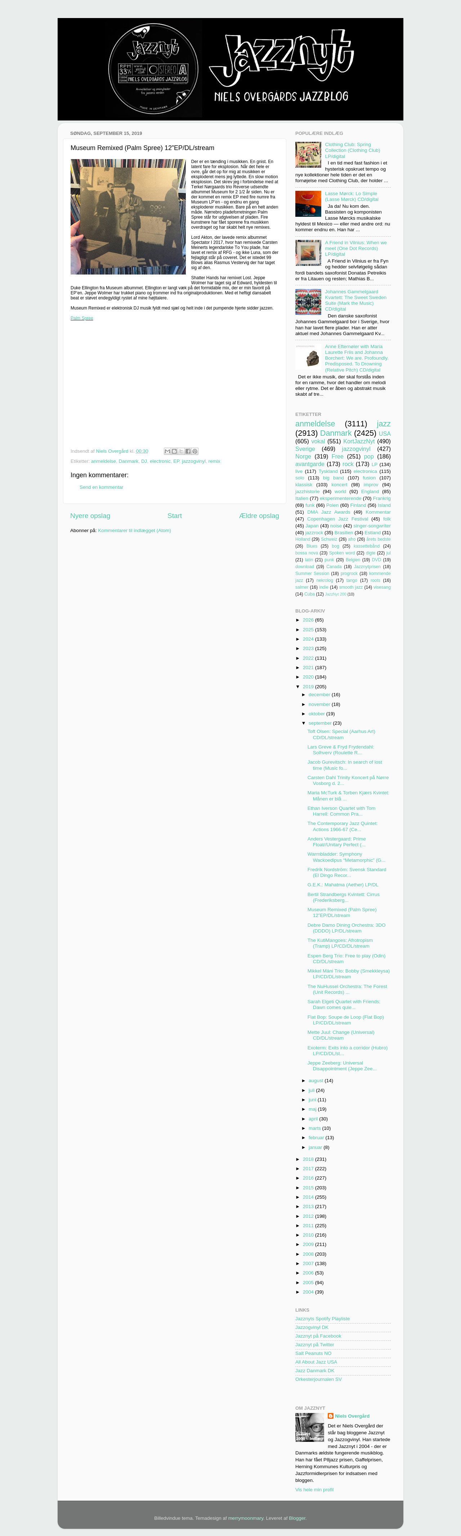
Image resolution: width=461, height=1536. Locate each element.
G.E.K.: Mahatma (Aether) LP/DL (343, 884)
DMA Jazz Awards (328, 512)
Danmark (129, 461)
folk (387, 519)
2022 (309, 658)
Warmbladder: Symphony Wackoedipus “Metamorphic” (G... (346, 857)
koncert (339, 484)
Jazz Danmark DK (315, 1370)
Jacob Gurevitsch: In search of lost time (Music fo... (345, 765)
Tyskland (327, 471)
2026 (309, 620)
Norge (303, 456)
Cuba (309, 594)
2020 (309, 677)
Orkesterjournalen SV (318, 1379)
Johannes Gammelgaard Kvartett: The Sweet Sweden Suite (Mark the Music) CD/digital (355, 300)
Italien (301, 498)
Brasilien (344, 532)
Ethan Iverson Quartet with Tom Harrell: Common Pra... (342, 811)
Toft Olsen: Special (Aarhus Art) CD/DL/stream (341, 734)
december (320, 694)
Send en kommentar (102, 487)
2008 (309, 1254)
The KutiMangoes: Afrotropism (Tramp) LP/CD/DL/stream (340, 943)
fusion (369, 477)
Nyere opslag (90, 515)
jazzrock (314, 532)
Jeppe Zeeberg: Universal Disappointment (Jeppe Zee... (342, 1065)
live (299, 471)
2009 (309, 1244)
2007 (309, 1263)
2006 (309, 1273)
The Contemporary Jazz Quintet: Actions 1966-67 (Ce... (343, 826)
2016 (309, 1178)
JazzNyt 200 (335, 594)
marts (315, 1128)
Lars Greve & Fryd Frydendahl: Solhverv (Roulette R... (341, 749)
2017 (309, 1168)
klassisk (303, 484)
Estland (372, 532)
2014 (309, 1197)
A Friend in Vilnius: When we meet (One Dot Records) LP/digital (356, 248)
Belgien (353, 559)
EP (176, 461)
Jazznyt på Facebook (318, 1336)
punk (329, 559)
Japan (312, 525)
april (314, 1119)
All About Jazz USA (316, 1362)
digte (370, 553)
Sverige (305, 449)
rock (348, 464)
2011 (309, 1225)
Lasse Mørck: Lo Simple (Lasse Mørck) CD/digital (352, 196)
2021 (309, 667)
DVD (376, 559)
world (340, 491)
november (320, 704)
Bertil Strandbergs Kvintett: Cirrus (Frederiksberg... (344, 897)
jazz (384, 423)
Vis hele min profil (314, 1489)
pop (369, 456)
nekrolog (324, 580)
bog (335, 546)
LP (375, 464)
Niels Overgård (352, 1416)
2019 (309, 686)
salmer (301, 587)
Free (338, 456)
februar (317, 1137)
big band (333, 477)
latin (309, 559)
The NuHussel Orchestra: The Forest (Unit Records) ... (347, 989)
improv (371, 484)
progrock (349, 573)
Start (174, 515)
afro (351, 539)
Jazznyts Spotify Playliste (322, 1318)
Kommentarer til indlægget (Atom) (134, 530)
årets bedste (378, 539)
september (321, 723)
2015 (309, 1187)
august (317, 1080)
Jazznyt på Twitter (314, 1344)
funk (310, 505)
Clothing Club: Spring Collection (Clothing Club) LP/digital (352, 150)
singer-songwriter (372, 525)
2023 (309, 648)
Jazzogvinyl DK (311, 1327)
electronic (160, 461)
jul (388, 553)
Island (384, 505)
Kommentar (378, 512)
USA (385, 433)
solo (299, 477)
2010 (309, 1235)
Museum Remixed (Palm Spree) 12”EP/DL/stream (342, 912)
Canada (334, 566)
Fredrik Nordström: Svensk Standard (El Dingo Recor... (347, 872)
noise (336, 525)
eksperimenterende (341, 498)
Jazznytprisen (367, 566)
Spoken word (342, 553)
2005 (309, 1282)
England (370, 491)
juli (312, 1090)
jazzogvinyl (194, 461)
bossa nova (306, 553)
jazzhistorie (307, 491)
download (304, 566)
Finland (358, 505)
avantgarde (310, 464)
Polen (332, 505)
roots (375, 580)
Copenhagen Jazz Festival (337, 519)
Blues (311, 546)
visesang (382, 587)
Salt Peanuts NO (313, 1353)
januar (316, 1147)
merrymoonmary (245, 1518)
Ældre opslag (259, 515)
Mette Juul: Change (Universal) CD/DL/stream (341, 1035)
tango (351, 580)
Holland (302, 539)
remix (214, 461)
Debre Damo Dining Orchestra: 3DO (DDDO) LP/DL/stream (347, 928)
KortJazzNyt (359, 441)
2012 (309, 1216)
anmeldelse (103, 461)
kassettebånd (367, 546)
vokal (318, 441)
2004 (309, 1292)
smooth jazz (351, 587)
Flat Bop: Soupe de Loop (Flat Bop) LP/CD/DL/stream (346, 1020)
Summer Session (312, 573)
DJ (144, 461)
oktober (317, 713)
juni (313, 1099)
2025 (309, 629)
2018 (309, 1159)
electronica (365, 471)
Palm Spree (82, 318)
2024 (309, 639)
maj (313, 1109)
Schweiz (329, 539)
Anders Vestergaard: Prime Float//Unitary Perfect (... (337, 841)
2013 (309, 1206)
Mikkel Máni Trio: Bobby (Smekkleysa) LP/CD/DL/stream (349, 973)
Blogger (297, 1518)
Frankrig (382, 498)
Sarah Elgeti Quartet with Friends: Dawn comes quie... (344, 1004)
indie (323, 587)
